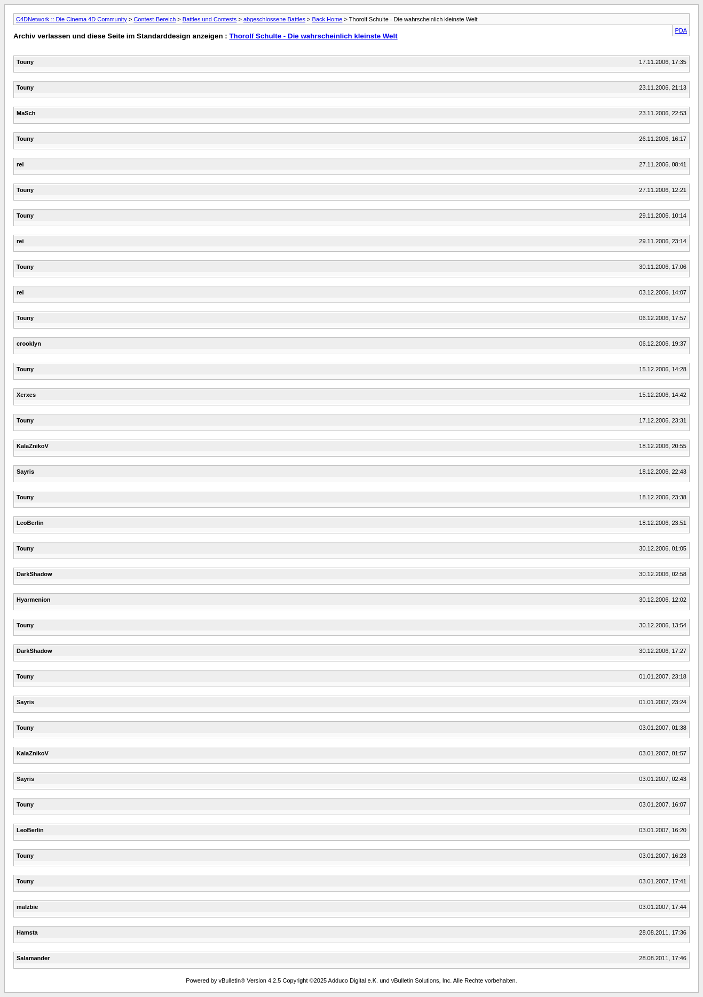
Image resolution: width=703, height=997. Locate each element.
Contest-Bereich (154, 19)
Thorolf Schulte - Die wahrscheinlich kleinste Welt (313, 36)
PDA (681, 30)
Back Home (327, 19)
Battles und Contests (210, 19)
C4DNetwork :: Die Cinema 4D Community (71, 19)
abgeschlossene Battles (274, 19)
